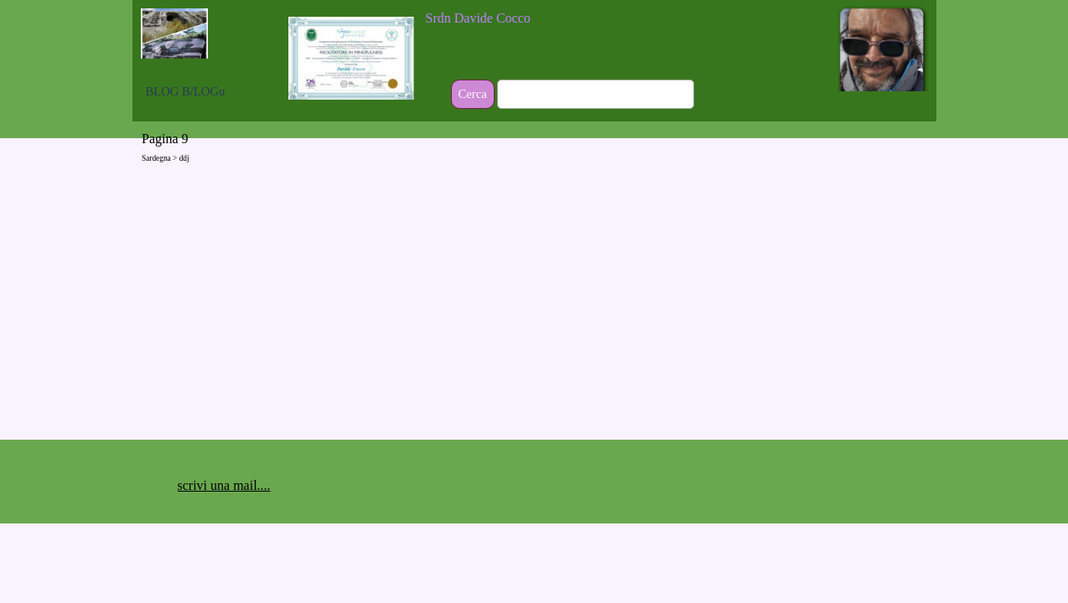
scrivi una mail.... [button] (224, 485)
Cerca (473, 93)
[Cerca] (595, 94)
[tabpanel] (535, 18)
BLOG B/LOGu (186, 91)
